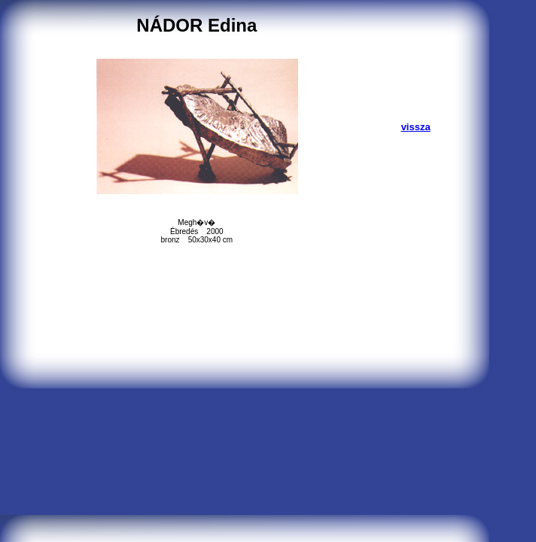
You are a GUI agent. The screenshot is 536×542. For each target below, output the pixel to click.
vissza (416, 126)
